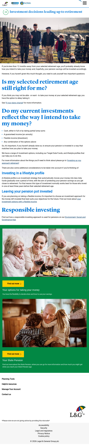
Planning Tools (8, 379)
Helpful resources (9, 384)
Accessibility (44, 425)
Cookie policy (43, 436)
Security (43, 428)
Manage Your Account (11, 389)
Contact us (6, 394)
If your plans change (14, 103)
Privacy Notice (44, 433)
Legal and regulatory (43, 431)
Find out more (13, 284)
